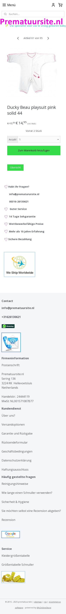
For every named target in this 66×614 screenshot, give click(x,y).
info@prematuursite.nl (19, 308)
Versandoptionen (13, 424)
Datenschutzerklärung (17, 460)
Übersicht (15, 167)
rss (45, 601)
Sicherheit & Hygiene (15, 502)
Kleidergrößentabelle (16, 556)
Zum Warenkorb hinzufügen (34, 150)
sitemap (38, 601)
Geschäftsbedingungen (17, 451)
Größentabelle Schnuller (18, 565)
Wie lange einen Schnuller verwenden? (27, 493)
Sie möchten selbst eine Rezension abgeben (31, 511)
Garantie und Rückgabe (17, 433)
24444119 (23, 396)
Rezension (8, 520)
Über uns (8, 415)
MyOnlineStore (44, 607)
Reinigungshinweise (15, 484)
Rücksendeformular (15, 442)
